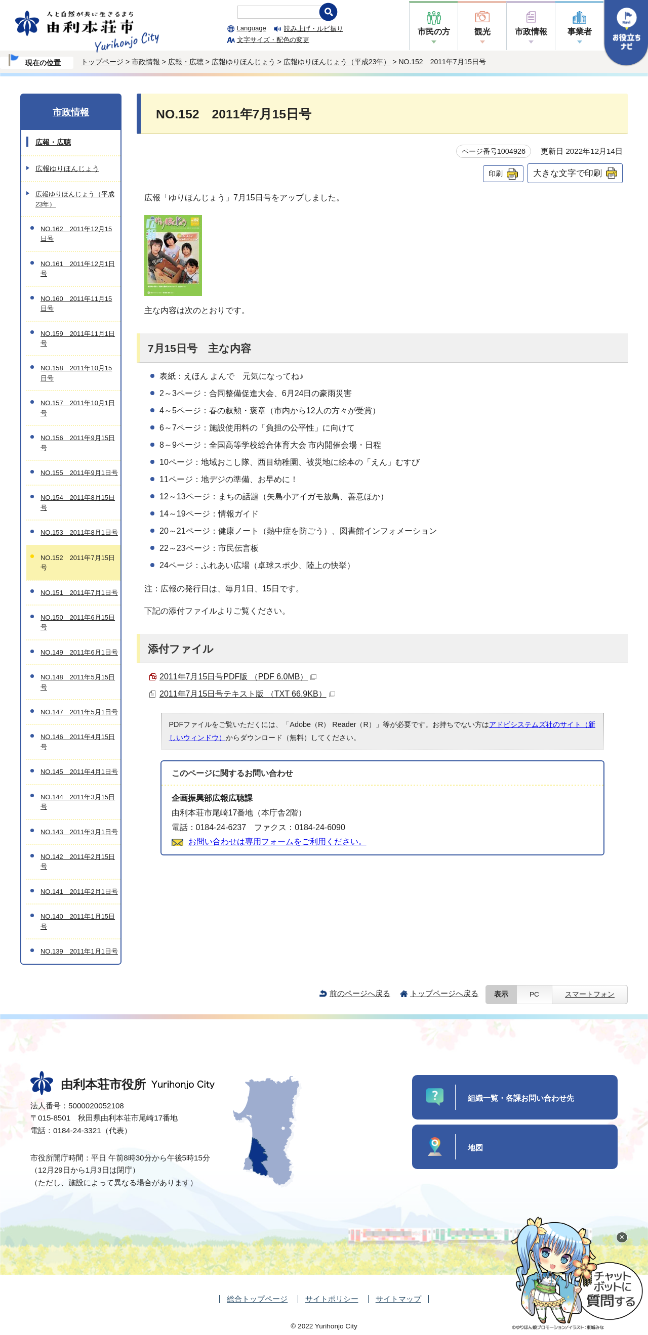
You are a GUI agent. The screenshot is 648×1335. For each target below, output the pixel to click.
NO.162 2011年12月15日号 (76, 233)
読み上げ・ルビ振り (313, 28)
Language (251, 28)
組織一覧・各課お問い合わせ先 (521, 1098)
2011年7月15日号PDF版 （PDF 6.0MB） (237, 676)
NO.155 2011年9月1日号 (79, 473)
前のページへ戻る (360, 993)
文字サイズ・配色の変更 (273, 40)
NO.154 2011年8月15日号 (77, 502)
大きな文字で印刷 (567, 173)
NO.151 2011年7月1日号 (79, 592)
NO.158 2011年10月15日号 (76, 372)
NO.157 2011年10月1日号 (77, 407)
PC (534, 994)
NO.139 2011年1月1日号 (79, 951)
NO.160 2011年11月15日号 (76, 303)
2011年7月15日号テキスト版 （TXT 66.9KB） (247, 694)
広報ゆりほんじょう (243, 62)
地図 (475, 1147)
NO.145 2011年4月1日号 (79, 772)
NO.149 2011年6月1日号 (79, 652)
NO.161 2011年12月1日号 (77, 268)
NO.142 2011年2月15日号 (77, 861)
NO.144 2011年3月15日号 (77, 801)
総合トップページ (257, 1299)
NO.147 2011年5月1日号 (79, 712)
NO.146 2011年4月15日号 (77, 741)
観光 (482, 31)
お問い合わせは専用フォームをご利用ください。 (277, 841)
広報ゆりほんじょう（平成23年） (337, 62)
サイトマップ (398, 1299)
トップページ (102, 62)
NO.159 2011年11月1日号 (77, 338)
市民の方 (434, 31)
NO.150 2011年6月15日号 (77, 622)
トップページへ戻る (444, 993)
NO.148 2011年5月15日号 (77, 682)
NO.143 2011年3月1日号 (79, 832)
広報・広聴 (186, 62)
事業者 (580, 31)
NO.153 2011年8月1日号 (79, 532)
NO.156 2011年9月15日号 (77, 442)
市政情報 (531, 31)
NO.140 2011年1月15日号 (77, 921)
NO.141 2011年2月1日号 (79, 891)
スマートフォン (590, 994)
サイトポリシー (331, 1299)
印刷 (496, 173)
